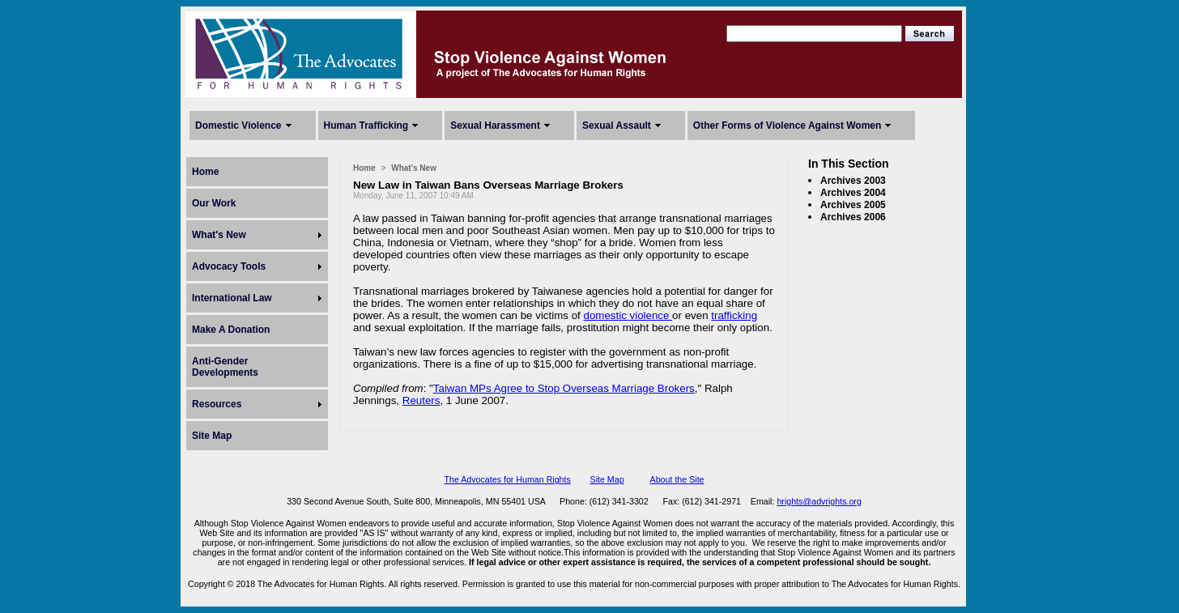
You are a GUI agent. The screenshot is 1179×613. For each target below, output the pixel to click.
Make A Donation (231, 329)
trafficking (734, 315)
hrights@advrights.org (819, 501)
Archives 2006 (853, 217)
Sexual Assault (616, 125)
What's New (219, 235)
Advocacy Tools (229, 266)
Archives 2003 (853, 180)
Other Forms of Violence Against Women (787, 125)
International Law (232, 298)
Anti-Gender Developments (225, 366)
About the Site (677, 479)
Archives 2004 (853, 192)
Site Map (212, 435)
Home (205, 171)
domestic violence (627, 315)
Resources (216, 404)
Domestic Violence (238, 125)
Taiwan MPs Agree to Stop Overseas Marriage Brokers (564, 388)
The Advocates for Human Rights (507, 479)
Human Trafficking (366, 125)
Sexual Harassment (495, 125)
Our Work (214, 203)
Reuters (421, 400)
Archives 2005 (853, 205)
